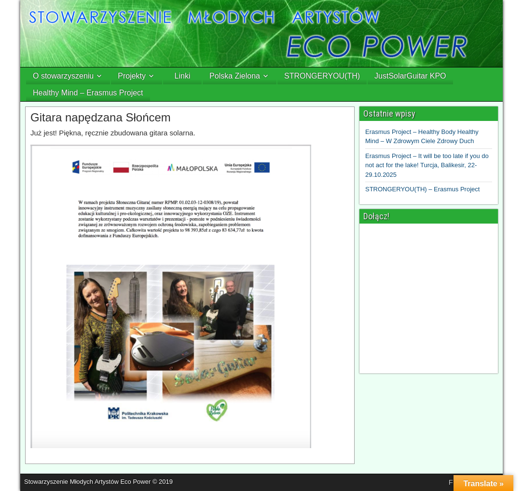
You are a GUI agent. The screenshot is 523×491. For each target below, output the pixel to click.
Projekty (132, 76)
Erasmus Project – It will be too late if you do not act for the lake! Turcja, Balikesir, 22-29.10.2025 (427, 165)
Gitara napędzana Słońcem (100, 117)
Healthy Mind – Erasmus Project (88, 93)
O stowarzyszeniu (63, 76)
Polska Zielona (234, 76)
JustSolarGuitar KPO (410, 76)
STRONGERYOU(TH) (322, 76)
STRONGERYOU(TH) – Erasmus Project (422, 189)
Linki (183, 76)
